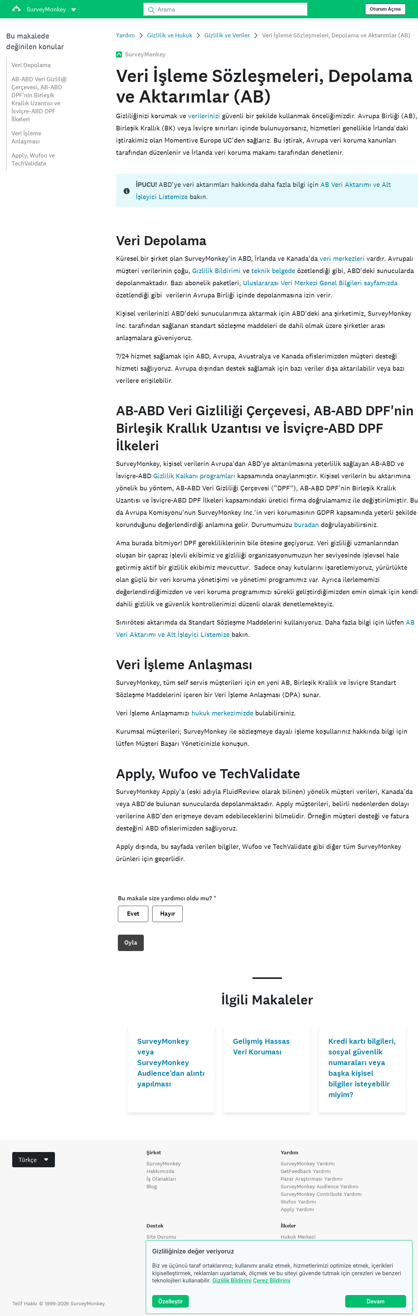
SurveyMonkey (163, 1163)
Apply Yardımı (297, 1209)
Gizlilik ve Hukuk (169, 35)
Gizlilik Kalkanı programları (194, 475)
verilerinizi (204, 115)
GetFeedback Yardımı (306, 1171)
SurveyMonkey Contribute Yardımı (321, 1194)
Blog (151, 1186)
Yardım (125, 35)
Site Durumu (161, 1236)
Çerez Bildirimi (271, 1280)
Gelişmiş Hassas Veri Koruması (261, 1046)
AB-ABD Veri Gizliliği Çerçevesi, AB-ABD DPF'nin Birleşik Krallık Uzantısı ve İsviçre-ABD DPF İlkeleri (39, 99)
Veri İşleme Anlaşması (26, 137)
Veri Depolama (31, 65)
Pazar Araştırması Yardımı (311, 1178)
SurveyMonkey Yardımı (308, 1163)
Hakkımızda (160, 1171)
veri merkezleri (342, 258)
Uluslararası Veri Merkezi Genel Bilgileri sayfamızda (320, 282)
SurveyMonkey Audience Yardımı (320, 1186)
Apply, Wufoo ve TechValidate (33, 159)
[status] (267, 190)
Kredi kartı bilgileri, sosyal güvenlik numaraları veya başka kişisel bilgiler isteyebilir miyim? (362, 1068)
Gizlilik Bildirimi (232, 1280)
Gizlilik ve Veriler (227, 35)
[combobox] (33, 1159)
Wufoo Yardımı (298, 1201)
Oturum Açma (385, 9)
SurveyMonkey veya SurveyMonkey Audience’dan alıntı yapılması (170, 1062)
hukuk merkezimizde (222, 713)
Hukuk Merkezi (298, 1236)
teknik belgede (273, 270)
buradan (306, 524)
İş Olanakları (161, 1178)
